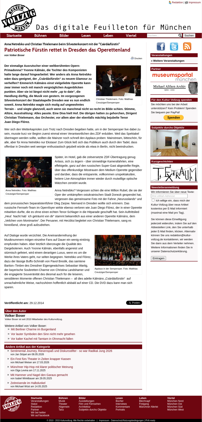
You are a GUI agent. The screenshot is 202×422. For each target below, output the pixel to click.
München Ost (174, 403)
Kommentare (123, 406)
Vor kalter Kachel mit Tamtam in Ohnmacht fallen (42, 338)
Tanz (61, 409)
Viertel (131, 35)
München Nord (175, 401)
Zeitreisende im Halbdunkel (27, 383)
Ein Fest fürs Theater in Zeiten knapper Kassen (40, 359)
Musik (62, 401)
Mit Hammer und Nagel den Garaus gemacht (39, 375)
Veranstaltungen (40, 401)
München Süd (174, 406)
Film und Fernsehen (90, 403)
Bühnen (40, 35)
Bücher (119, 401)
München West (175, 409)
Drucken (136, 58)
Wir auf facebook (40, 415)
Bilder (64, 35)
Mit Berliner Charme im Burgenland (33, 329)
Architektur (85, 406)
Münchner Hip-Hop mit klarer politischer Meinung (41, 367)
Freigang (144, 403)
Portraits (120, 409)
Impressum (193, 2)
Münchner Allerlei (148, 406)
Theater (63, 403)
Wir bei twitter (38, 412)
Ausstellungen (86, 401)
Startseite (14, 35)
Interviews (121, 403)
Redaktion (176, 2)
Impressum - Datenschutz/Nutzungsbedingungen (121, 420)
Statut (34, 403)
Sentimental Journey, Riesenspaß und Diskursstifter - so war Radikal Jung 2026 (61, 351)
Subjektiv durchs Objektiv (93, 409)
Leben (108, 35)
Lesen (86, 35)
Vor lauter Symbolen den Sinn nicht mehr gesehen (43, 334)
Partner (35, 409)
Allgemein (64, 406)
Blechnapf (144, 401)
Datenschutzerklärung (174, 251)
